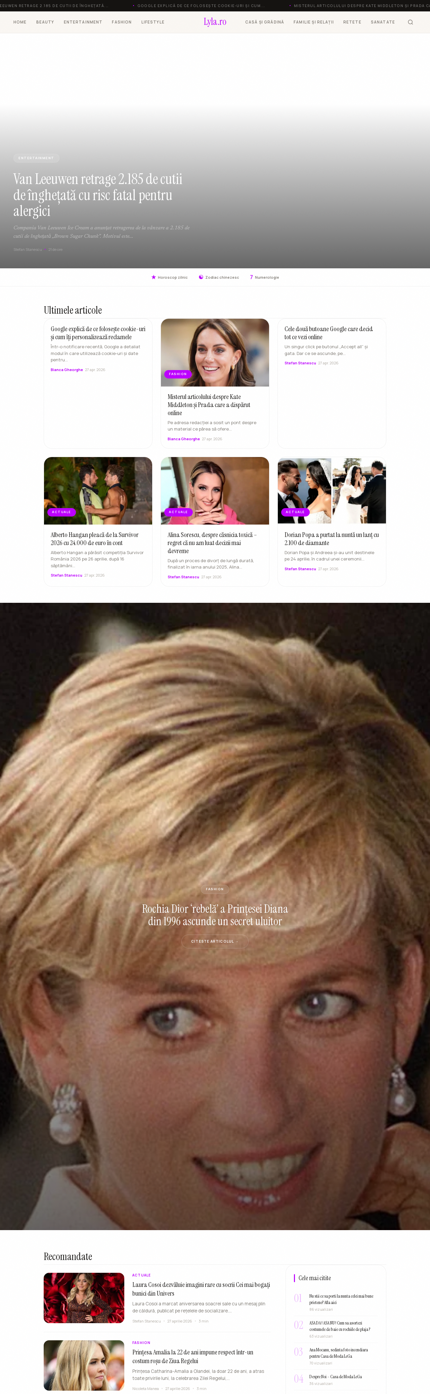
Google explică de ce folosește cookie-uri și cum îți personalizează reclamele (98, 338)
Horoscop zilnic (169, 277)
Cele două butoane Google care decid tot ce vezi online (329, 338)
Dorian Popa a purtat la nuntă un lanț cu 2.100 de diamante (332, 543)
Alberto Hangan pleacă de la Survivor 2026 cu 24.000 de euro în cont (94, 543)
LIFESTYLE (153, 22)
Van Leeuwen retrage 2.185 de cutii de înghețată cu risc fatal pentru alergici (97, 195)
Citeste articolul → (215, 941)
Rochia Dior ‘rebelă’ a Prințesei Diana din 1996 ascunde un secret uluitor (215, 915)
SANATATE (383, 22)
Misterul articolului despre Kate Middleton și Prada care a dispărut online (209, 409)
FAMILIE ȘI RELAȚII (314, 22)
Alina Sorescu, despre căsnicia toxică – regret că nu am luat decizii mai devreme (212, 547)
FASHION (122, 22)
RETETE (352, 22)
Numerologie (264, 277)
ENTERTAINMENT (83, 22)
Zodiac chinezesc (219, 277)
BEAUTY (45, 22)
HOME (20, 22)
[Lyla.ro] (215, 22)
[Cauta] (410, 22)
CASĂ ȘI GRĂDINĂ (264, 22)
